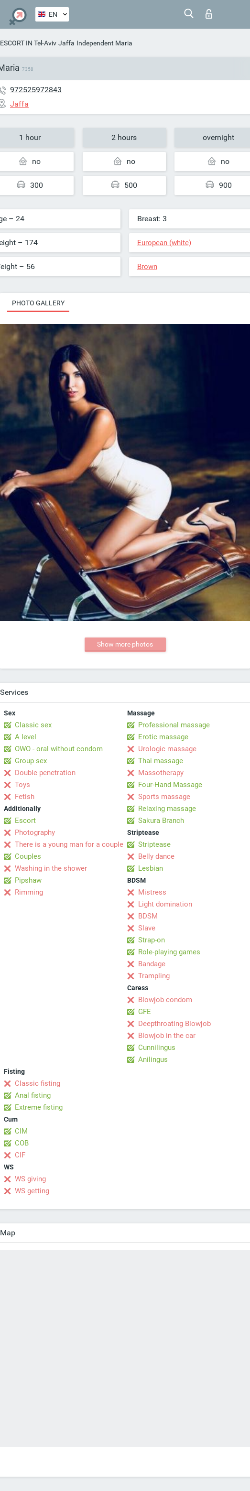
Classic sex (33, 725)
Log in (209, 14)
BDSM (148, 916)
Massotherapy (161, 772)
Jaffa (66, 43)
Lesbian (150, 868)
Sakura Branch (161, 820)
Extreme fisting (39, 1107)
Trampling (154, 976)
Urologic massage (167, 749)
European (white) (164, 242)
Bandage (151, 964)
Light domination (165, 904)
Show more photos (125, 644)
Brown (147, 266)
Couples (28, 856)
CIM (21, 1131)
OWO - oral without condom (59, 749)
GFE (144, 1011)
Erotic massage (163, 737)
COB (22, 1143)
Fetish (24, 796)
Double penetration (45, 772)
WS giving (30, 1179)
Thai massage (160, 760)
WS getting (32, 1191)
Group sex (31, 760)
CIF (20, 1155)
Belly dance (156, 856)
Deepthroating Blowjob (174, 1023)
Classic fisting (37, 1083)
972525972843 (36, 89)
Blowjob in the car (167, 1035)
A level (25, 737)
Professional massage (174, 725)
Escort (25, 820)
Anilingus (153, 1059)
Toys (22, 784)
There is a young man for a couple (69, 844)
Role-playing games (169, 952)
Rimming (29, 892)
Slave (146, 928)
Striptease (154, 844)
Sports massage (164, 796)
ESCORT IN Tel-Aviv (28, 43)
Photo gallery (38, 303)
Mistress (152, 892)
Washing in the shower (51, 868)
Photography (35, 832)
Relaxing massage (167, 808)
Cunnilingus (156, 1047)
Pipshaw (28, 880)
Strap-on (151, 940)
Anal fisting (33, 1095)
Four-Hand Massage (170, 784)
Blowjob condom (165, 999)
